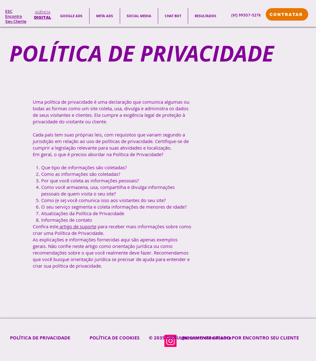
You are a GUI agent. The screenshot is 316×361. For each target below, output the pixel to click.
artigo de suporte (78, 226)
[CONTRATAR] (287, 14)
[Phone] (229, 15)
